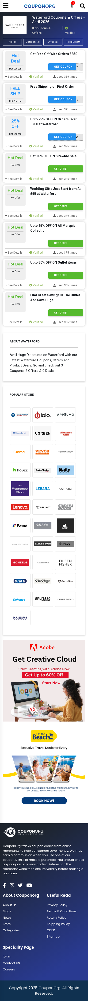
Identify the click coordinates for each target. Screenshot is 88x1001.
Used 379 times (65, 215)
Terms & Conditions (62, 911)
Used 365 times (65, 285)
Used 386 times (65, 179)
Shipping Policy (58, 924)
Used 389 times (65, 76)
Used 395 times (65, 146)
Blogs (7, 911)
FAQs (6, 957)
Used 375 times (65, 252)
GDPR (51, 930)
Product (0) (73, 41)
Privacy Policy (57, 905)
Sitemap (53, 936)
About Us (9, 905)
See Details (14, 76)
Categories (11, 930)
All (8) (12, 41)
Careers (9, 969)
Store (7, 924)
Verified (36, 76)
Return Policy (56, 917)
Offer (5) (53, 41)
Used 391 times (65, 109)
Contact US (11, 963)
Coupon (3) (33, 41)
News (7, 917)
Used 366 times (65, 322)
